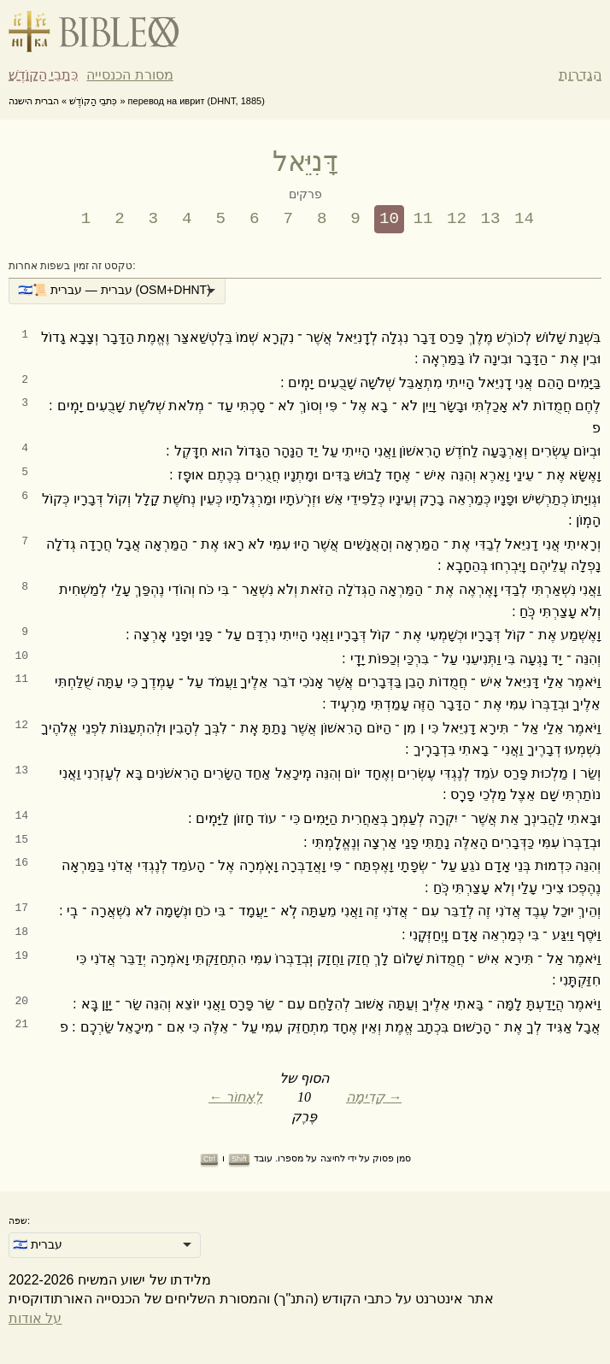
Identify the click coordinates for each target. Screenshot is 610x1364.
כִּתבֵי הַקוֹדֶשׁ (43, 75)
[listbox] (117, 291)
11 (423, 218)
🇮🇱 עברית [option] (37, 1244)
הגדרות (580, 75)
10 (389, 218)
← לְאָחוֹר (235, 1097)
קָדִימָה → (374, 1097)
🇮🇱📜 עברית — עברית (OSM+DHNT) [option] (114, 290)
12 (456, 218)
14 (524, 218)
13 (491, 218)
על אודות (35, 1318)
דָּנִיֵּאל (305, 161)
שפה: (19, 1220)
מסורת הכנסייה (129, 75)
